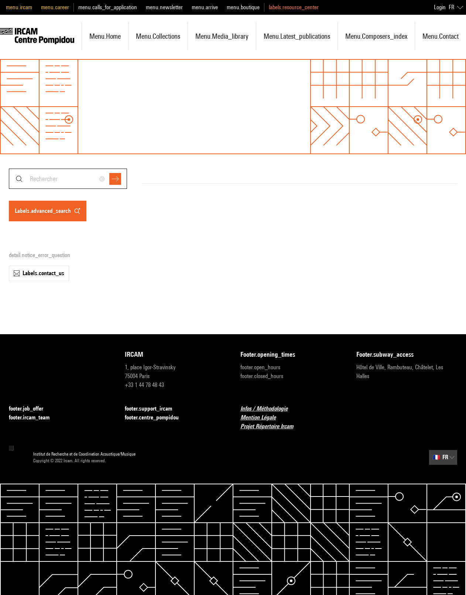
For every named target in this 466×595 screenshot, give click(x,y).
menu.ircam (19, 7)
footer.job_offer (30, 409)
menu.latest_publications (297, 36)
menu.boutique (243, 7)
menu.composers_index (376, 36)
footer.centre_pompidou (156, 418)
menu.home (105, 36)
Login (440, 7)
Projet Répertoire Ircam (271, 426)
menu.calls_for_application (107, 7)
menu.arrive (205, 7)
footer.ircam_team (33, 418)
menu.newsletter (164, 7)
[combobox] (68, 179)
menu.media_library (222, 36)
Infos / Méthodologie (268, 409)
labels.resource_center (294, 7)
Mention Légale (262, 418)
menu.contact (440, 36)
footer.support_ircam (153, 409)
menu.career (55, 7)
